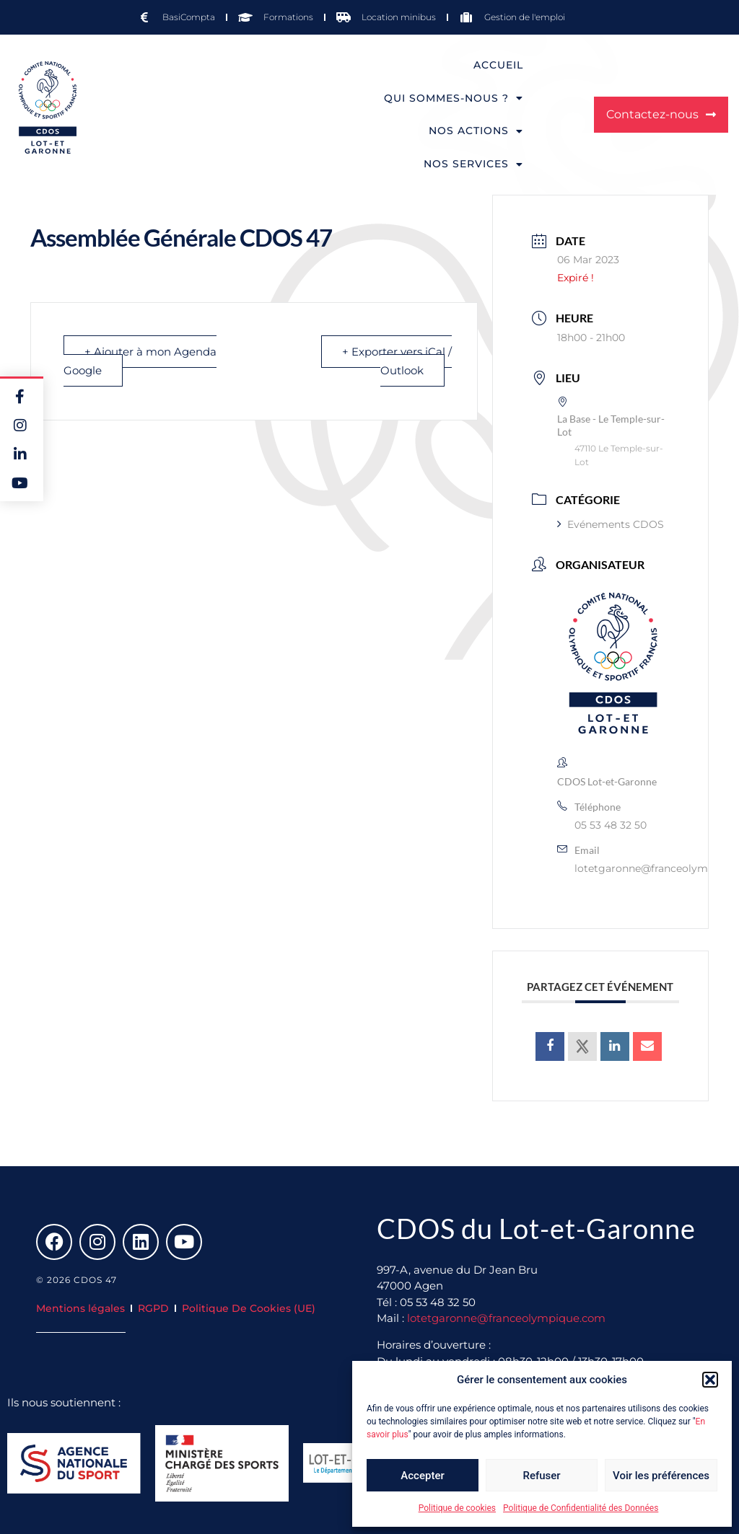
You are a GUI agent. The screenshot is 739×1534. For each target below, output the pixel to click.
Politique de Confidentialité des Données (580, 1508)
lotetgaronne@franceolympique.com (506, 1318)
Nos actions (476, 131)
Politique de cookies (457, 1508)
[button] (710, 1379)
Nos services (473, 164)
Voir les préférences (661, 1475)
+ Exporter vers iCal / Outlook (397, 361)
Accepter (422, 1475)
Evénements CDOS (610, 524)
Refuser (541, 1475)
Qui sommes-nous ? (453, 98)
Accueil (498, 64)
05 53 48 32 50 (610, 825)
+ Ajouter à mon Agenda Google (140, 361)
